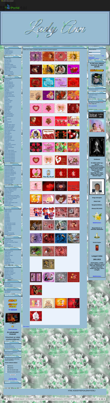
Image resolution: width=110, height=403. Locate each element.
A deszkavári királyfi (9, 262)
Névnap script (8, 60)
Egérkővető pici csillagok (10, 67)
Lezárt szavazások (12, 379)
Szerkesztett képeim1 (10, 153)
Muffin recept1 (8, 210)
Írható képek (8, 112)
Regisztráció (92, 57)
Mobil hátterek (8, 133)
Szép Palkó (7, 253)
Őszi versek (7, 283)
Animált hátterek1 (9, 82)
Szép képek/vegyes (9, 127)
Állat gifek (7, 90)
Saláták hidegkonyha (10, 234)
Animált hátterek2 (9, 83)
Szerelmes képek (9, 129)
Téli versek (7, 292)
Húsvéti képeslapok (9, 346)
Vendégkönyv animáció (10, 144)
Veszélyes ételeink (9, 191)
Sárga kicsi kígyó (9, 255)
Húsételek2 (7, 218)
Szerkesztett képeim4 (10, 157)
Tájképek (7, 141)
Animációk (7, 80)
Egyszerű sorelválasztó (10, 66)
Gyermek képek (8, 106)
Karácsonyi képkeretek (10, 177)
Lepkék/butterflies (9, 116)
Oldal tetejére (26, 326)
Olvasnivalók (8, 244)
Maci (6, 117)
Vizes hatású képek (9, 150)
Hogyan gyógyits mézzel (10, 189)
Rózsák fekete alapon (10, 124)
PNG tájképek (8, 139)
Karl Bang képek (9, 113)
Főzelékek (7, 216)
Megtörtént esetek (9, 205)
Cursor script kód (9, 71)
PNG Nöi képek (8, 137)
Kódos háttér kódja (9, 74)
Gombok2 (7, 104)
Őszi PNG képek (9, 284)
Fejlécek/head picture (10, 96)
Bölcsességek (8, 277)
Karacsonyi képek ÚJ (10, 179)
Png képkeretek (8, 136)
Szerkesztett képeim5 (10, 158)
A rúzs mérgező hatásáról (11, 198)
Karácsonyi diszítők (9, 175)
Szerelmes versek (9, 268)
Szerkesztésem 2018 (10, 161)
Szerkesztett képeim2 (10, 154)
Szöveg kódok (8, 61)
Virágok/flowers (8, 146)
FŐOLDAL (7, 49)
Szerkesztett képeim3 (10, 156)
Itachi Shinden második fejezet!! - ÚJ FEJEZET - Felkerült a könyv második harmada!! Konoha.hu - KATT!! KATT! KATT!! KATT (46, 399)
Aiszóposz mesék (9, 240)
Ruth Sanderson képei (10, 130)
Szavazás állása (13, 378)
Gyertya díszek (8, 107)
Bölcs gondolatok (93, 106)
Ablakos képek (8, 79)
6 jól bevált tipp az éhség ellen (12, 195)
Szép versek (8, 275)
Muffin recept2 (8, 211)
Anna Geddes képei (9, 86)
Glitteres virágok (8, 100)
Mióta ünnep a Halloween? (11, 352)
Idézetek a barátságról (10, 273)
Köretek (6, 231)
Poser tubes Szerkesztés (11, 151)
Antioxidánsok (8, 192)
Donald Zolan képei (9, 95)
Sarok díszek (8, 119)
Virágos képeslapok (9, 147)
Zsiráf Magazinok (9, 246)
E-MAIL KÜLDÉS (9, 52)
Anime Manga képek (9, 85)
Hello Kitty (7, 110)
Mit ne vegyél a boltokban (11, 188)
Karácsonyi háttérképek (10, 172)
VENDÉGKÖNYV (9, 51)
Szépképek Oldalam (93, 90)
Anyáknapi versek (9, 274)
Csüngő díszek (8, 93)
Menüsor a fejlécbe (9, 73)
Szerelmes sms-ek (9, 270)
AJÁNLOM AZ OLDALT (8, 1)
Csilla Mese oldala (93, 94)
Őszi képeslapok (9, 286)
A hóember (7, 176)
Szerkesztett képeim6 (10, 160)
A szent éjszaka (8, 183)
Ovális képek (8, 143)
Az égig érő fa (8, 261)
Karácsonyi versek (9, 182)
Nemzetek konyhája (9, 233)
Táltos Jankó (8, 252)
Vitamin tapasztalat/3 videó (11, 202)
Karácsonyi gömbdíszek (10, 173)
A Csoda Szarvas (9, 251)
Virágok (6, 148)
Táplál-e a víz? (8, 201)
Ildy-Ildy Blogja (92, 97)
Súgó (103, 55)
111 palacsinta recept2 (10, 224)
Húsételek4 (7, 221)
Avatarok (7, 89)
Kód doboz (7, 63)
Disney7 (91, 96)
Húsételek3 (7, 220)
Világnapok (7, 263)
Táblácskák (7, 70)
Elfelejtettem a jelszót (94, 58)
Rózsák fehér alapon (10, 126)
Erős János (7, 258)
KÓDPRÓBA (8, 58)
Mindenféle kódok (9, 64)
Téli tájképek (8, 291)
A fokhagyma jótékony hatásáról (12, 196)
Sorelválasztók (8, 121)
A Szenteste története (10, 167)
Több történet (8, 239)
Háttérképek (7, 109)
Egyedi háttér (8, 68)
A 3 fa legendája (8, 166)
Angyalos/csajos (8, 87)
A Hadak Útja (8, 259)
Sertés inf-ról (8, 194)
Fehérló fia (7, 256)
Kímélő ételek (8, 230)
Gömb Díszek (8, 102)
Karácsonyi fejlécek (9, 170)
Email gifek (7, 99)
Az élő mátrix (8, 204)
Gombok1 (7, 103)
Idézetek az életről (9, 271)
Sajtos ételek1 (8, 225)
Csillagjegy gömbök (9, 92)
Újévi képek (7, 131)
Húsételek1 (7, 217)
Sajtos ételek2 (8, 227)
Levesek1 (7, 213)
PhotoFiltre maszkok (9, 140)
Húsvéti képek (8, 344)
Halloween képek (9, 353)
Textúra (6, 123)
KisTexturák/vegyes (9, 114)
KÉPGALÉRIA (8, 54)
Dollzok (6, 97)
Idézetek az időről (9, 278)
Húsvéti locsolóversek (10, 347)
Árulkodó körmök (9, 199)
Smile (6, 120)
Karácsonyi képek (9, 169)
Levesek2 (7, 214)
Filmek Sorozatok (12, 329)
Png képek (7, 134)
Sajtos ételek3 (8, 228)
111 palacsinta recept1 (10, 223)
